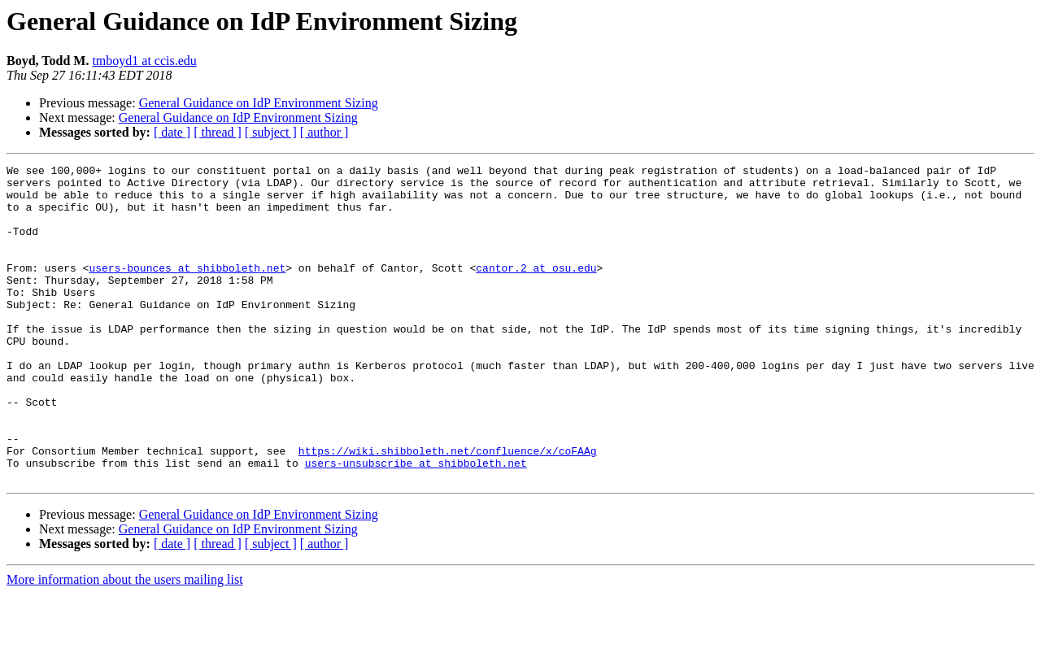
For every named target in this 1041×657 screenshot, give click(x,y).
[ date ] (172, 132)
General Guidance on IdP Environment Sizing (258, 103)
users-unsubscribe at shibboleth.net (416, 523)
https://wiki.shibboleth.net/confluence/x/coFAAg (447, 509)
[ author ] (324, 132)
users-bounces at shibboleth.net (187, 289)
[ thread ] (218, 132)
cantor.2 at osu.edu (536, 289)
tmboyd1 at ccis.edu (144, 60)
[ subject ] (271, 132)
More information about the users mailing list (125, 643)
